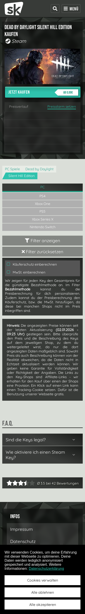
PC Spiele (12, 169)
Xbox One (42, 204)
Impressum (21, 529)
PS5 (42, 211)
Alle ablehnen (42, 592)
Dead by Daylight (39, 169)
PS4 (42, 196)
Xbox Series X (42, 219)
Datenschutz (23, 541)
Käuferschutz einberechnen (32, 264)
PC (42, 187)
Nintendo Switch (43, 227)
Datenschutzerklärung (46, 568)
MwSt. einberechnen (26, 272)
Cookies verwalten (42, 580)
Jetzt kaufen (43, 92)
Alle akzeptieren (42, 604)
